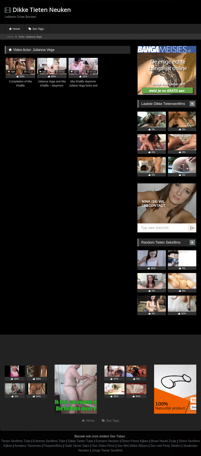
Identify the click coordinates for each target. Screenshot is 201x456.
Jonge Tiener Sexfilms (107, 450)
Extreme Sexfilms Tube (49, 441)
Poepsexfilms (52, 445)
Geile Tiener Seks (77, 445)
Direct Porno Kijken (135, 441)
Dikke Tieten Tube (80, 441)
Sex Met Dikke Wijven (132, 445)
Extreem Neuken (107, 441)
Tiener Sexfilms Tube (16, 441)
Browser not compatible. (150, 12)
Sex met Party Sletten (165, 445)
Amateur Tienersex (28, 445)
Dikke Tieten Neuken (38, 10)
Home (16, 28)
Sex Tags (38, 28)
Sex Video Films (103, 445)
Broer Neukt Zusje (163, 441)
